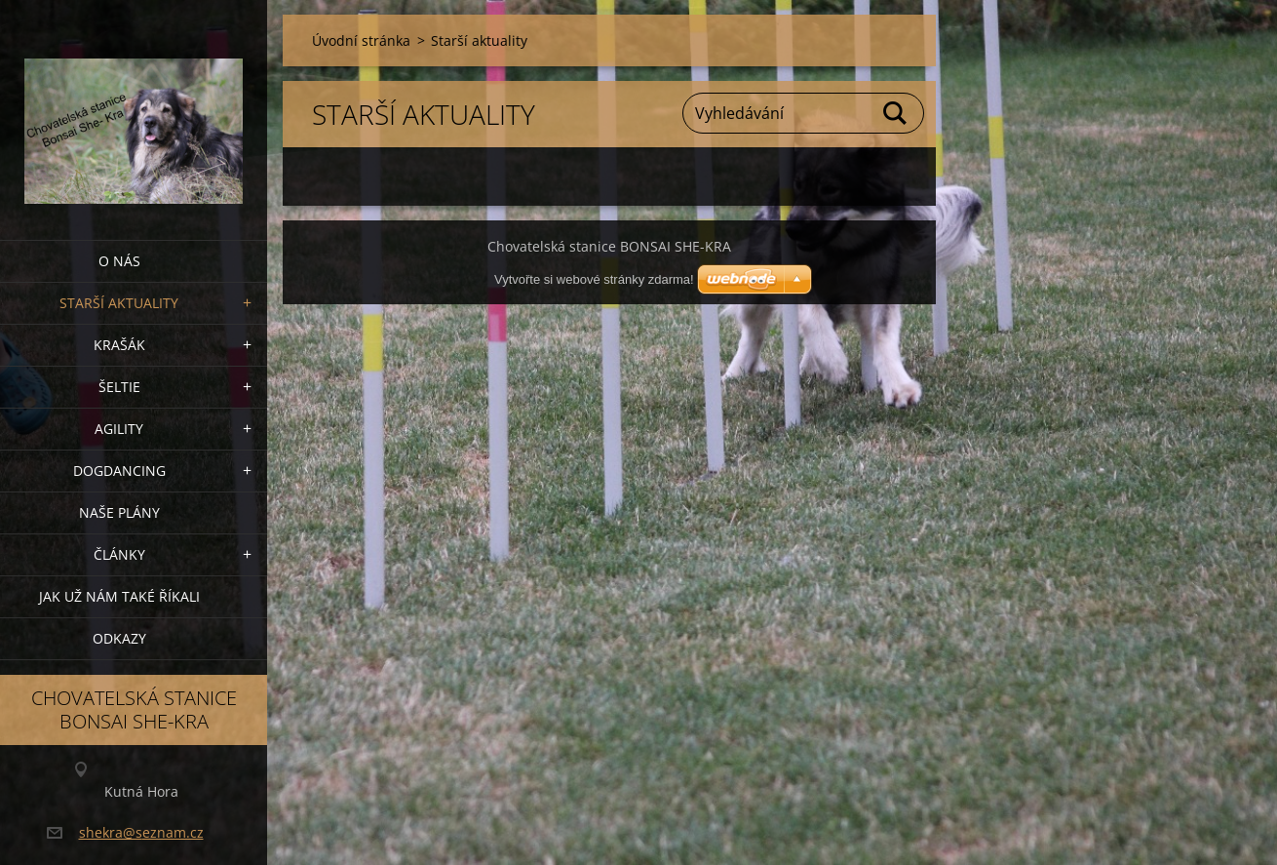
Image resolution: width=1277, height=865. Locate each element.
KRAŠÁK (119, 344)
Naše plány (119, 512)
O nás (119, 261)
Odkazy (119, 638)
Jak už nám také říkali (119, 596)
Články (119, 554)
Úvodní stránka (361, 40)
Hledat (896, 113)
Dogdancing (119, 470)
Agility (119, 428)
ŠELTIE (119, 386)
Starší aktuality (118, 303)
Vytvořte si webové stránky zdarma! (594, 279)
